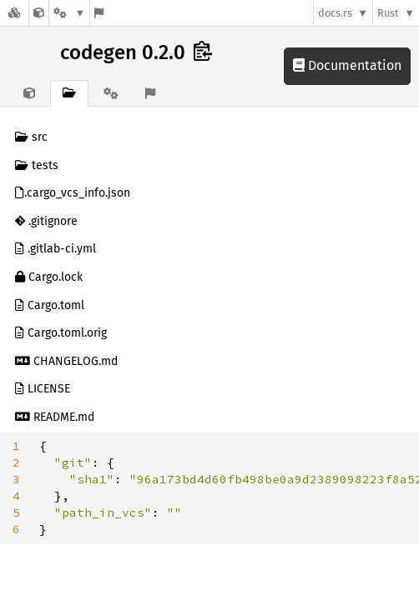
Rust (388, 13)
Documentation (347, 65)
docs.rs (335, 13)
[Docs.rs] (14, 13)
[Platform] (69, 13)
